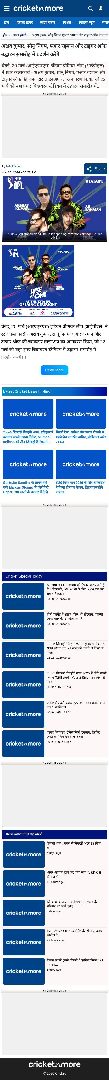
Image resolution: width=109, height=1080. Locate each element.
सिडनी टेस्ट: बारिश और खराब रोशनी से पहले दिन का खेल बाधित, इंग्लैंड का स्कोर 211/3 (81, 437)
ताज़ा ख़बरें (19, 35)
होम (6, 23)
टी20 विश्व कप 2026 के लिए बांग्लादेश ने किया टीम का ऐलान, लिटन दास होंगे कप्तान (80, 487)
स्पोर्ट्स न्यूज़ (86, 23)
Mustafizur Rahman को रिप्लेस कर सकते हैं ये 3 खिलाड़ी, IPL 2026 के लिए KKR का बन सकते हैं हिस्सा (75, 589)
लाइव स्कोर (47, 23)
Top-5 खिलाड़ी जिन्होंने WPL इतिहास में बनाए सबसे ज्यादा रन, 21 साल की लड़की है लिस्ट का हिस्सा (75, 648)
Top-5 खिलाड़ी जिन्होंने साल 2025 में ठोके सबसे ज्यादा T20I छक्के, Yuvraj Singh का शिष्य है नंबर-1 (76, 677)
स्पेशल (67, 23)
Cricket (60, 1073)
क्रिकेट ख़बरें (25, 23)
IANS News (14, 166)
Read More (54, 370)
